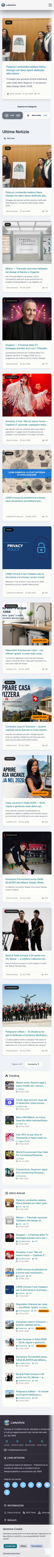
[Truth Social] (7, 1492)
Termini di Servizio (29, 1545)
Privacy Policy (15, 1545)
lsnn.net (11, 1535)
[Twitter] (23, 1485)
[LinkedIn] (39, 1485)
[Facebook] (7, 1485)
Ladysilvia (14, 1422)
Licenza (41, 1545)
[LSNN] (47, 1485)
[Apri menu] (50, 5)
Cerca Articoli (12, 1512)
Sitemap (44, 1512)
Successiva (33, 1064)
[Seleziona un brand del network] (27, 1526)
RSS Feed (9, 138)
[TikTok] (31, 1485)
